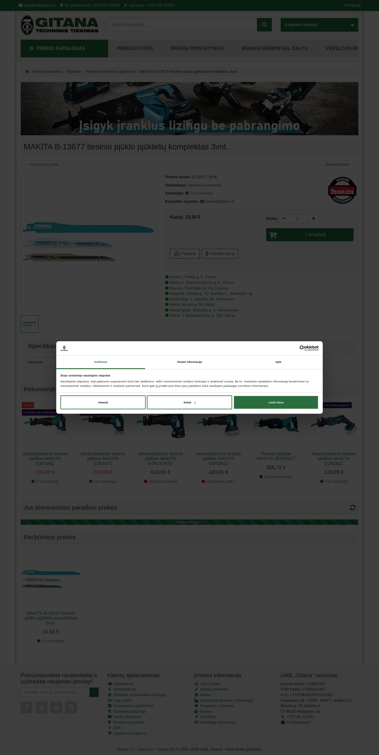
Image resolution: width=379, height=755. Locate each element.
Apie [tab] (278, 361)
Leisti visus (276, 402)
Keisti (190, 402)
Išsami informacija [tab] (189, 361)
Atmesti (103, 402)
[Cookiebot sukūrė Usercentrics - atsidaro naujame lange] (293, 348)
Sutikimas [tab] (100, 361)
